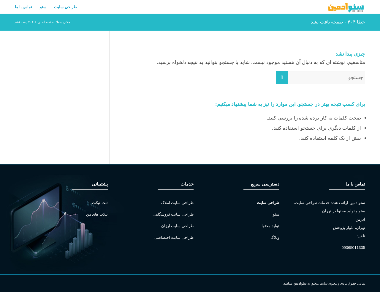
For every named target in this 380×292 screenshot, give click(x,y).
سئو (276, 214)
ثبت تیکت (100, 202)
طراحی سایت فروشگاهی (173, 214)
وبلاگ (274, 237)
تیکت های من (97, 214)
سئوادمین (300, 283)
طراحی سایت (268, 202)
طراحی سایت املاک (177, 202)
